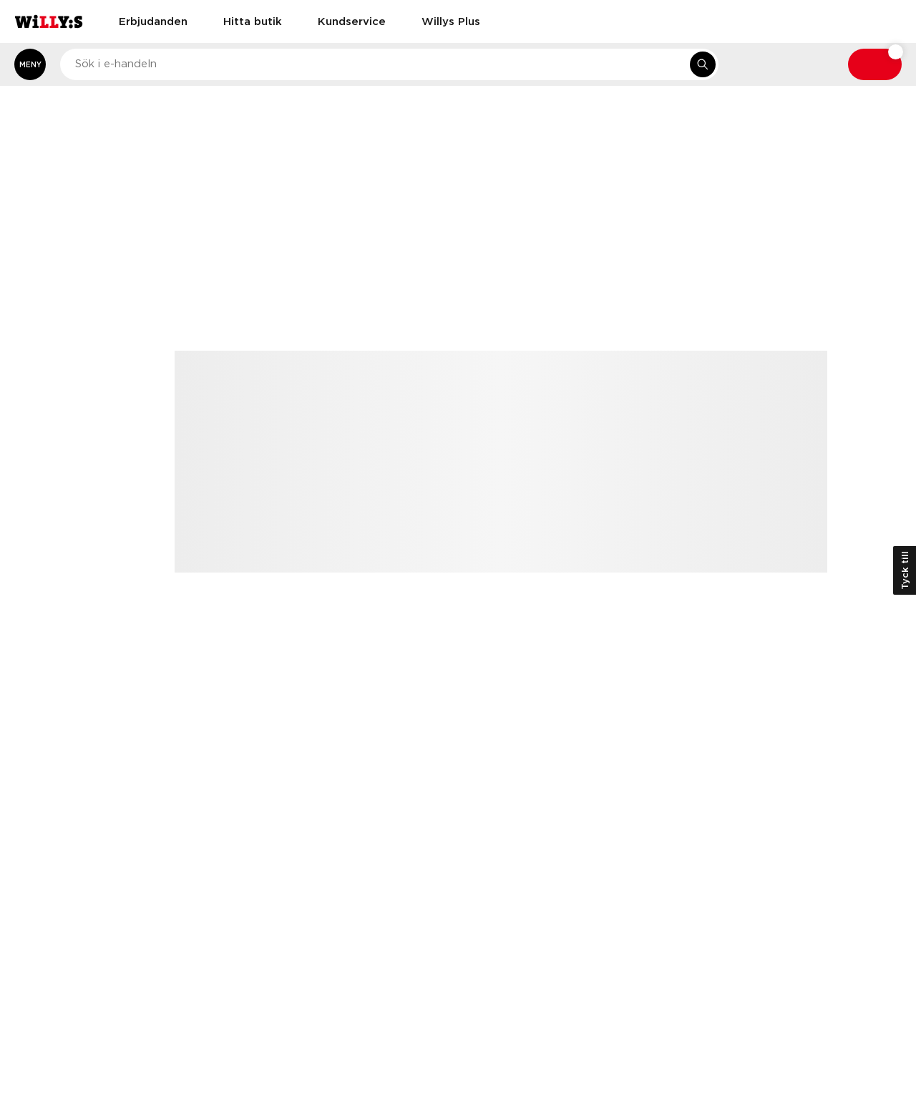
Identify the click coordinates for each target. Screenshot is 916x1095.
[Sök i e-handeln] (703, 64)
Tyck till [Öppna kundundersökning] (905, 570)
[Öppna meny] (30, 64)
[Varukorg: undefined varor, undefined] (875, 64)
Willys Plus (451, 20)
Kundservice (352, 20)
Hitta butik (252, 20)
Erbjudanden (153, 20)
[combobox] (389, 64)
